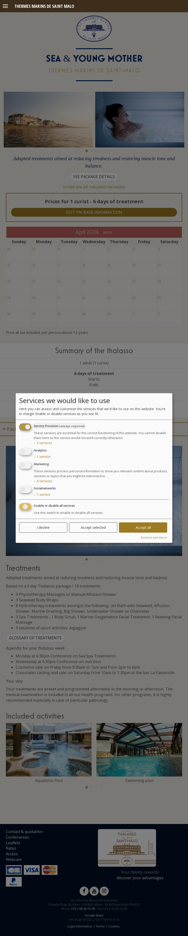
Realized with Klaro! (154, 537)
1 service (42, 456)
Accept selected (93, 527)
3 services (43, 442)
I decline (43, 527)
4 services (43, 480)
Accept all (143, 527)
